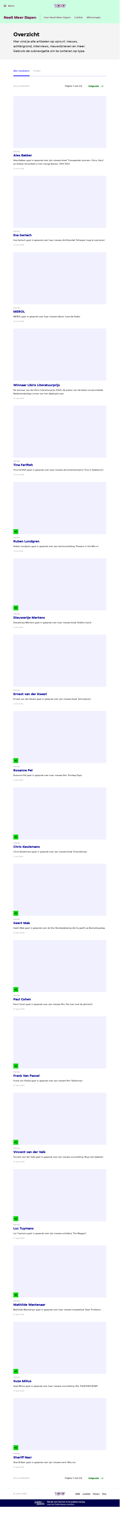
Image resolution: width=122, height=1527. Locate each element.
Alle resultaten (21, 70)
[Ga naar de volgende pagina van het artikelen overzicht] (96, 86)
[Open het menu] (9, 5)
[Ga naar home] (60, 6)
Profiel (36, 70)
